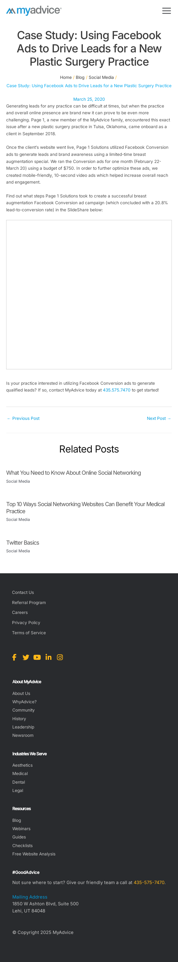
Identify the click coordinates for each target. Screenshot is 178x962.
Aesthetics (22, 765)
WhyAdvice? (24, 701)
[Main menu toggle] (166, 10)
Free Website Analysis (33, 853)
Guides (19, 836)
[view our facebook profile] (14, 657)
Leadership (23, 727)
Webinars (21, 828)
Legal (17, 790)
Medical (20, 773)
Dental (18, 782)
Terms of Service (29, 632)
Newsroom (23, 735)
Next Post (159, 418)
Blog (16, 820)
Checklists (22, 845)
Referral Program (29, 602)
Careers (20, 612)
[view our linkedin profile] (48, 657)
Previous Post (23, 418)
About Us (21, 693)
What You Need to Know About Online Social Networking (73, 472)
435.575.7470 (117, 390)
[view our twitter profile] (26, 657)
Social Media (18, 481)
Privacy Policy (26, 622)
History (19, 718)
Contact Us (23, 592)
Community (23, 710)
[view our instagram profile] (60, 657)
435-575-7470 (149, 882)
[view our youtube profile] (37, 657)
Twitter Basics (22, 542)
